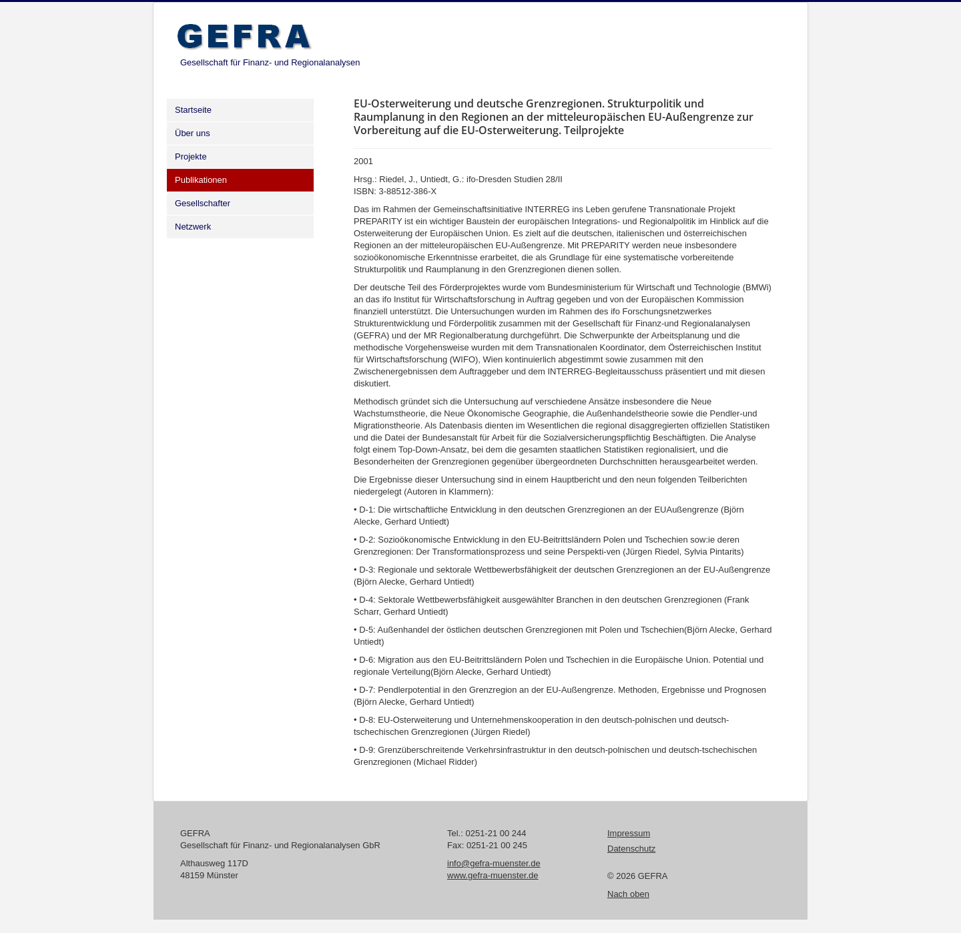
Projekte (191, 156)
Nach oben (628, 894)
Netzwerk (193, 227)
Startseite (193, 110)
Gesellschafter (202, 203)
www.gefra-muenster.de (493, 875)
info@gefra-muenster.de (494, 863)
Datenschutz (631, 849)
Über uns (192, 133)
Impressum (628, 833)
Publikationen (201, 180)
